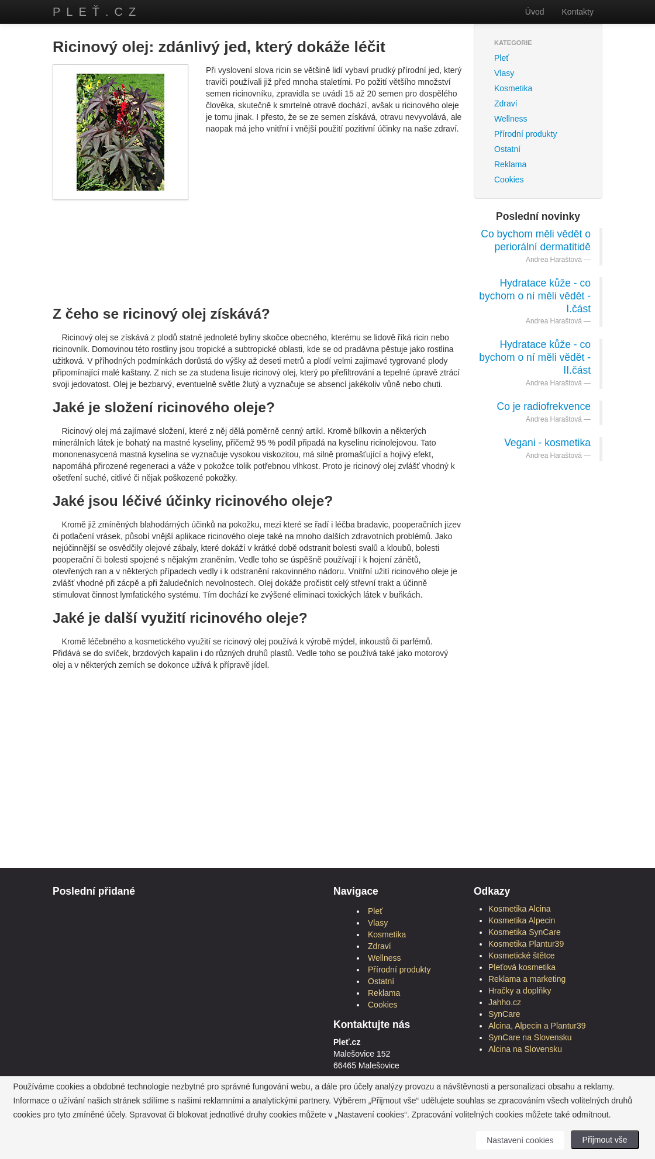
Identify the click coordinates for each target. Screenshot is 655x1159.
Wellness (511, 118)
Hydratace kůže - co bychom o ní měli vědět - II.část (535, 357)
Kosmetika (513, 88)
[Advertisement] (265, 238)
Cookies (509, 179)
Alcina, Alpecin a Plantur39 (537, 1025)
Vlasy (504, 73)
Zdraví (506, 103)
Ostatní (507, 149)
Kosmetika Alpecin (521, 920)
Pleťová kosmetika (522, 967)
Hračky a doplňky (519, 990)
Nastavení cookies (520, 1140)
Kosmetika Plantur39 (526, 943)
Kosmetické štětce (521, 955)
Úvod (534, 11)
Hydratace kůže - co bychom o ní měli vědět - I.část (535, 296)
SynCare (504, 1014)
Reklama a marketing (527, 979)
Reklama (510, 164)
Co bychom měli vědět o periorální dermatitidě (536, 240)
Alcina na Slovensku (525, 1049)
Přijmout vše (605, 1139)
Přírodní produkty (525, 134)
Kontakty (578, 11)
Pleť (501, 58)
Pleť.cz (97, 11)
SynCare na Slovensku (529, 1037)
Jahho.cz (504, 1002)
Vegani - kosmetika (547, 443)
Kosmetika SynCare (524, 932)
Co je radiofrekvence (544, 406)
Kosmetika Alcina (519, 908)
